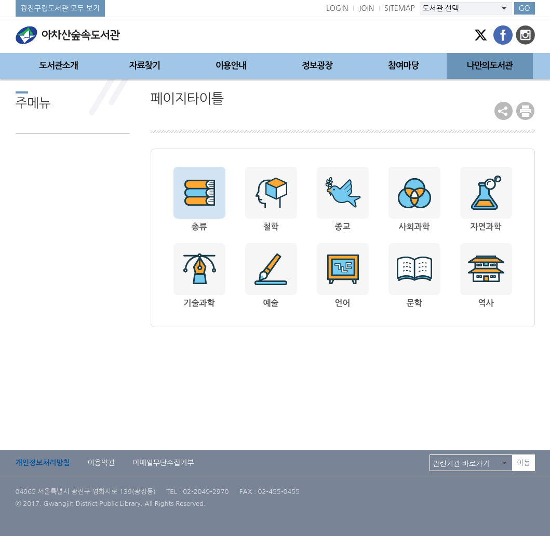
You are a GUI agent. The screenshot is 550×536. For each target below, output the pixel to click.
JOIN (366, 8)
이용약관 (101, 462)
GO (524, 8)
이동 (523, 462)
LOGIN (337, 8)
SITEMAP (399, 8)
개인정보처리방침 (43, 462)
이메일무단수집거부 (163, 462)
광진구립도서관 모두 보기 (60, 8)
